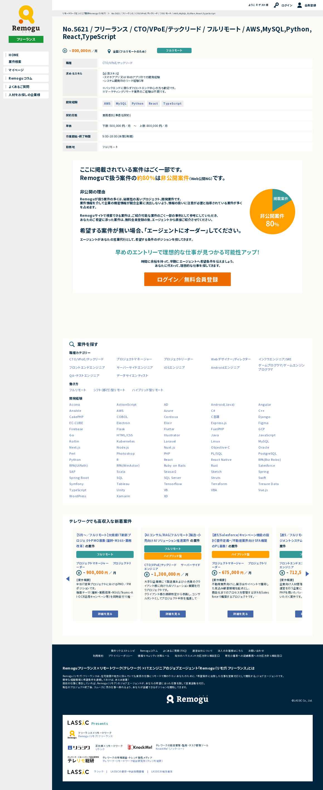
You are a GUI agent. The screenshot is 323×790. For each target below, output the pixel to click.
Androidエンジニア (225, 367)
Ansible (75, 410)
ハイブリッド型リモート (147, 390)
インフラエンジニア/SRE (274, 359)
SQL (120, 477)
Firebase (76, 429)
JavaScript (267, 435)
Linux (215, 441)
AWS (107, 103)
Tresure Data (268, 483)
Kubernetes (126, 441)
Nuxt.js (169, 447)
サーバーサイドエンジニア (135, 367)
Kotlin (74, 441)
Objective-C (220, 447)
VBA (214, 490)
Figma (263, 422)
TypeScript (172, 103)
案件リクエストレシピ (123, 651)
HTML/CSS (125, 435)
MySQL (121, 103)
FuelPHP (217, 429)
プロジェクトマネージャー (134, 359)
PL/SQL (216, 453)
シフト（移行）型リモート (109, 390)
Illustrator (172, 435)
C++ (261, 410)
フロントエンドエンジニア (87, 367)
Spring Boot (79, 477)
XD (166, 496)
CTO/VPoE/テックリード (117, 63)
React (153, 103)
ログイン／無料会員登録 (187, 279)
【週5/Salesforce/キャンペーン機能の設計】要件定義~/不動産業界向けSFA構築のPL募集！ (240, 540)
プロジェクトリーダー (179, 359)
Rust (214, 465)
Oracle (263, 447)
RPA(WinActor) (128, 465)
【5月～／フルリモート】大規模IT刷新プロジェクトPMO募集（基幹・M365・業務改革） (103, 540)
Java (215, 435)
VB (166, 490)
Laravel (170, 441)
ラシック (98, 771)
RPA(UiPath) (78, 465)
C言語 (215, 416)
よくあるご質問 (19, 86)
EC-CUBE (76, 422)
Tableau (123, 483)
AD (166, 404)
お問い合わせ (256, 651)
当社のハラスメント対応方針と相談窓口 (197, 656)
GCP (261, 429)
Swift (262, 477)
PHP (167, 453)
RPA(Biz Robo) (269, 459)
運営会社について (202, 651)
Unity (121, 490)
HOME (14, 55)
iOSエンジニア (174, 367)
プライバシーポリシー (121, 656)
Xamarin (123, 496)
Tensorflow (173, 483)
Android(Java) (222, 404)
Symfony (76, 483)
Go (71, 435)
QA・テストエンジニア (84, 375)
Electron (123, 422)
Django (264, 416)
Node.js (123, 447)
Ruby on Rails (175, 465)
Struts (215, 477)
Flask (121, 429)
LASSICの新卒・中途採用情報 (127, 771)
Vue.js (263, 490)
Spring (263, 471)
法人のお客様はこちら (230, 651)
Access (74, 404)
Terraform (219, 483)
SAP (72, 471)
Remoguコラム (21, 78)
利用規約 (98, 656)
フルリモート (174, 50)
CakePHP (76, 416)
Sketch (216, 471)
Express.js (219, 422)
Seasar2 (170, 471)
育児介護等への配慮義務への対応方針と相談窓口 (253, 656)
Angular (264, 404)
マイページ (16, 70)
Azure (168, 410)
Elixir (168, 422)
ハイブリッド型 (173, 556)
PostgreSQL (267, 453)
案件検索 (15, 61)
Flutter (169, 429)
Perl (72, 453)
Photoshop (126, 453)
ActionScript (127, 404)
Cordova (171, 416)
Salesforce (266, 465)
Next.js (74, 447)
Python (137, 103)
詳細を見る (105, 614)
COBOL (122, 416)
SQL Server (172, 477)
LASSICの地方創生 (162, 771)
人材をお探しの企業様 (24, 94)
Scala (121, 471)
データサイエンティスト (132, 375)
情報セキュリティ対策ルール (153, 656)
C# (213, 410)
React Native (221, 459)
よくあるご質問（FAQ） (175, 651)
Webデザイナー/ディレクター (231, 359)
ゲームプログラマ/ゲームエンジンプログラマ (281, 367)
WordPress (77, 496)
